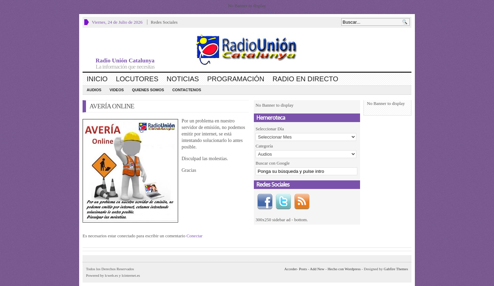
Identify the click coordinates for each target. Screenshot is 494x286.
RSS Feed (302, 201)
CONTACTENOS (186, 90)
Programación (235, 79)
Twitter (283, 201)
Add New (317, 269)
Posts (303, 269)
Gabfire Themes (396, 269)
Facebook (265, 201)
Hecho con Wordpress (344, 269)
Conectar (194, 235)
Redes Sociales (164, 22)
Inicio (97, 79)
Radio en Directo (305, 79)
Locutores (137, 79)
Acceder (290, 269)
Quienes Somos (148, 90)
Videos (117, 90)
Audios (94, 90)
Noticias (182, 79)
